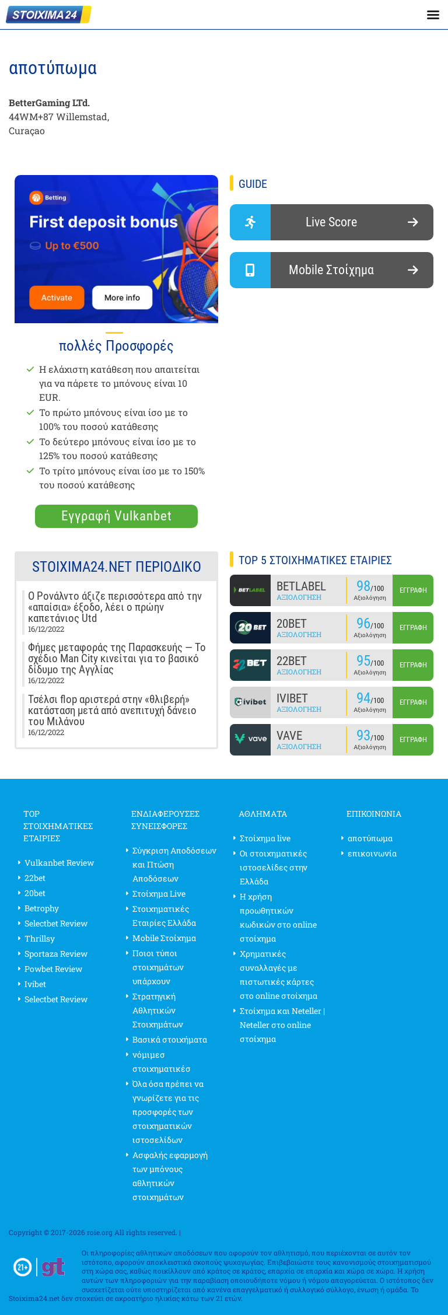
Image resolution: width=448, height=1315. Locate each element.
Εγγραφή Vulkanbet (116, 516)
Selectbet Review (56, 923)
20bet (35, 892)
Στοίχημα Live (159, 893)
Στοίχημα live (265, 838)
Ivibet (35, 983)
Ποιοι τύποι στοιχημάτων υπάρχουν (158, 967)
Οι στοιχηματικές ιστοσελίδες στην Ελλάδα (273, 867)
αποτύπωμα (370, 838)
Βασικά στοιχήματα (169, 1039)
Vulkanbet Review (59, 862)
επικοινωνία (372, 853)
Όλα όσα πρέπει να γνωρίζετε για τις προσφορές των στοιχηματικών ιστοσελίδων (168, 1111)
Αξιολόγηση (298, 596)
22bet (35, 877)
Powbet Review (53, 968)
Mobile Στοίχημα (164, 937)
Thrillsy (39, 938)
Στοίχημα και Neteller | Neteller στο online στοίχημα (282, 1024)
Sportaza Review (56, 953)
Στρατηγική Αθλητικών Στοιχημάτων (157, 1010)
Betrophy (41, 908)
